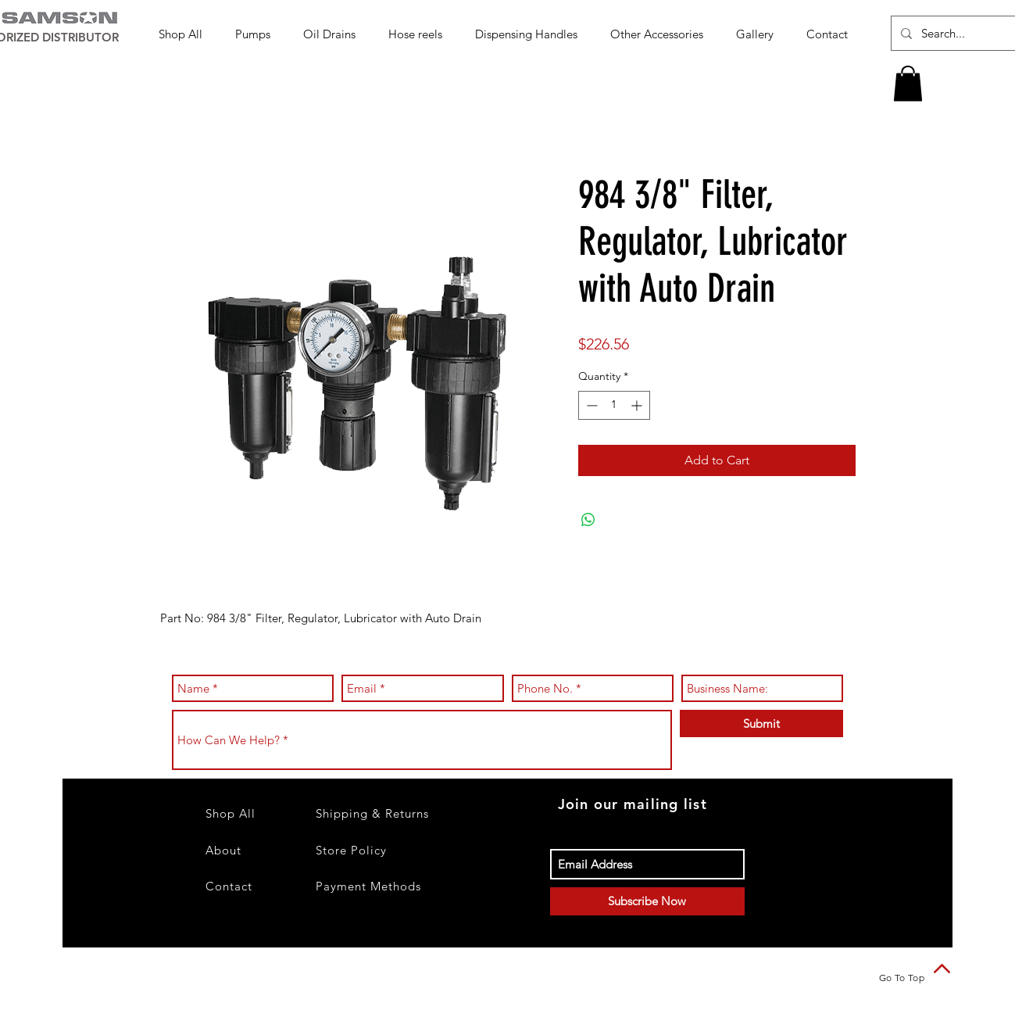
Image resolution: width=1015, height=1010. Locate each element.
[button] (257, 34)
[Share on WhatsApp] (588, 519)
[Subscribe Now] (647, 901)
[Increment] (638, 405)
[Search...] (964, 33)
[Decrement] (590, 405)
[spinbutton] (614, 405)
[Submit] (761, 723)
